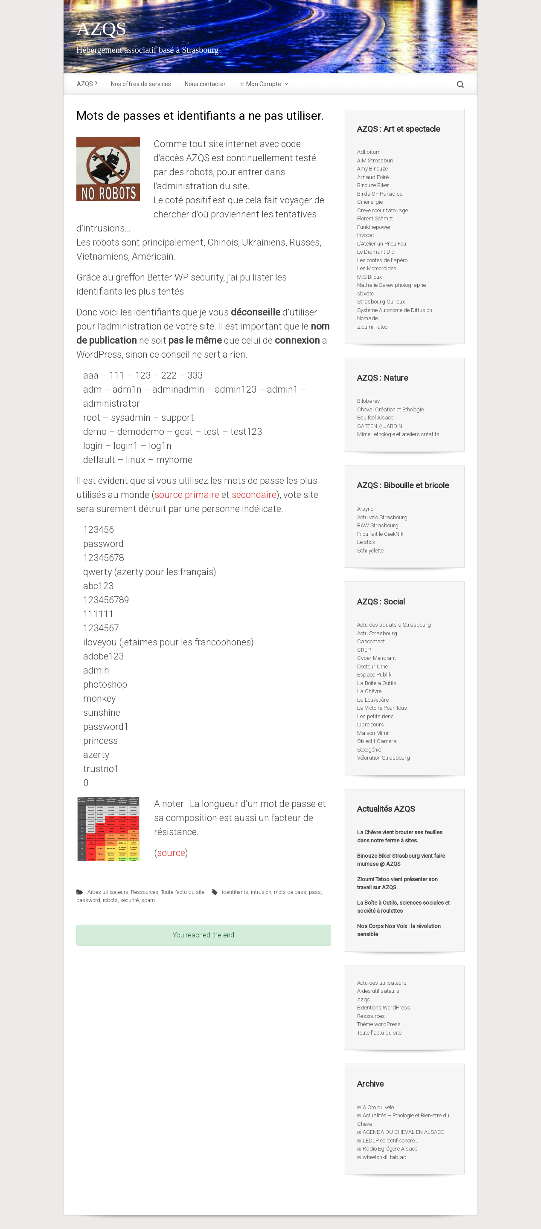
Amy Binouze (372, 168)
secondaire (253, 494)
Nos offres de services (141, 84)
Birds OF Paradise (379, 194)
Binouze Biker (373, 185)
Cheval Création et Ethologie (390, 409)
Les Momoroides (376, 268)
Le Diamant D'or (376, 252)
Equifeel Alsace (375, 417)
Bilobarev (368, 401)
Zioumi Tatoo (372, 327)
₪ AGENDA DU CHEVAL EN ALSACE (400, 1132)
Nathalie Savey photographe (391, 285)
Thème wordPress (379, 1024)
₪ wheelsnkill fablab (382, 1157)
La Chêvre (369, 691)
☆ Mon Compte (260, 84)
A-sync (365, 509)
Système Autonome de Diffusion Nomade (394, 314)
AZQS (101, 28)
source (171, 852)
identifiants (235, 892)
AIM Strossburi (375, 160)
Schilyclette (370, 550)
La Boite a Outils (376, 683)
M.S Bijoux (369, 277)
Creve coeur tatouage (382, 210)
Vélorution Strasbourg (383, 758)
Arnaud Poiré (373, 177)
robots (110, 900)
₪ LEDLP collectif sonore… (387, 1140)
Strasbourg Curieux (381, 301)
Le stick (366, 542)
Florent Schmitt (375, 218)
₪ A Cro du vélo (375, 1107)
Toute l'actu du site (182, 892)
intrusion (261, 892)
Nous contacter (205, 84)
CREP (364, 650)
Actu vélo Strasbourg (382, 517)
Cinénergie (370, 202)
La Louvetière (373, 700)
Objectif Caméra (377, 741)
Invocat (365, 235)
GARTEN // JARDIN (379, 426)
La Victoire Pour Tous (382, 708)
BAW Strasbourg (377, 525)
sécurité (129, 900)
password (88, 900)
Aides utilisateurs (107, 892)
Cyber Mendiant (376, 658)
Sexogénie (369, 749)
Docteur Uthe (372, 666)
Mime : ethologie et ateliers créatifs (398, 434)
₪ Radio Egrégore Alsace (387, 1148)
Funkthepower (374, 227)
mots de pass (290, 892)
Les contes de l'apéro (382, 260)
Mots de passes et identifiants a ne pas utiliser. (200, 116)
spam (148, 900)
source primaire (186, 494)
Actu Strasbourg (377, 633)
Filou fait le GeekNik (380, 534)
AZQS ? (87, 84)
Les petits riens (375, 716)
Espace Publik (374, 674)
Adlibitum (369, 152)
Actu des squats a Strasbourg (394, 625)
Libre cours (370, 724)
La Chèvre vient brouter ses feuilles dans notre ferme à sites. (399, 836)
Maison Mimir (373, 733)
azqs (363, 999)
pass (315, 892)
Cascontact (371, 641)
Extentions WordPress (383, 1007)
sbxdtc (365, 293)
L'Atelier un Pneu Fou (381, 243)
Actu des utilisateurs (382, 983)
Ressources (144, 892)
